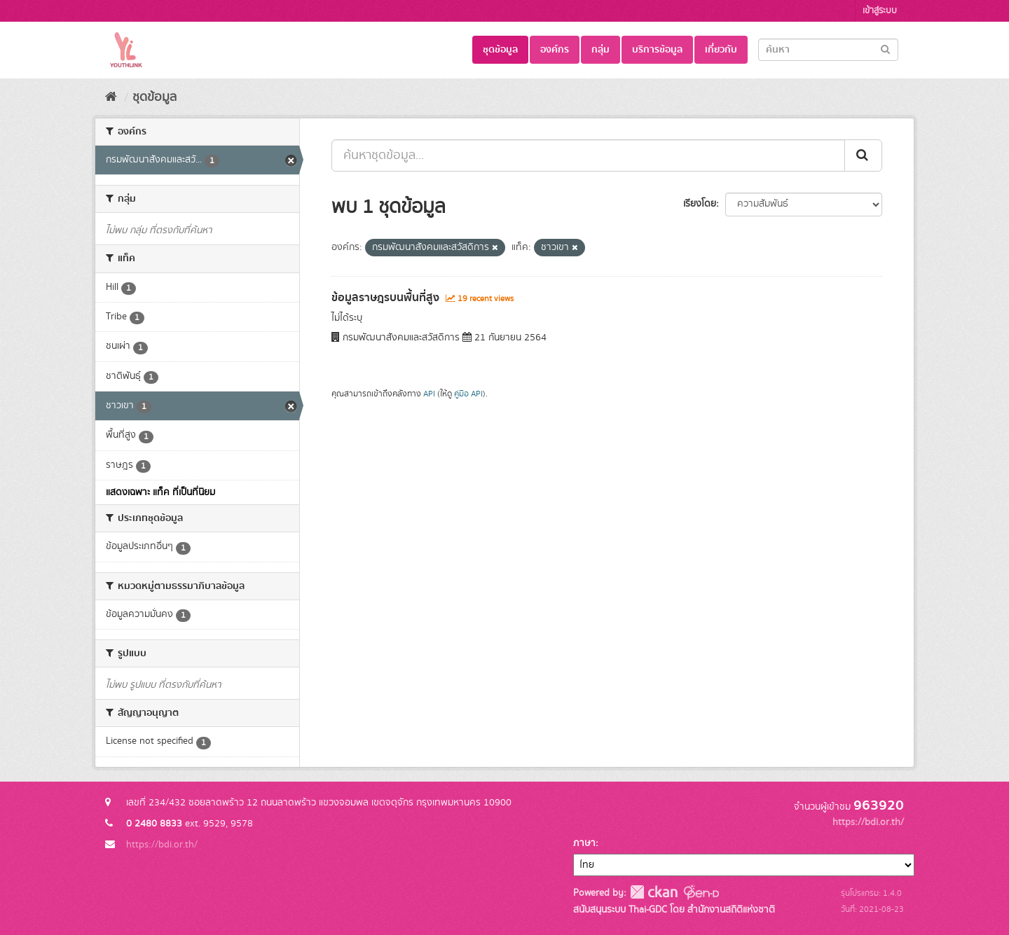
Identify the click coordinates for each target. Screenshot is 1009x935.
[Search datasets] (828, 50)
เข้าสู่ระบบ (880, 11)
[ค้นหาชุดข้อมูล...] (588, 155)
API (429, 394)
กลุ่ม (600, 49)
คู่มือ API (468, 394)
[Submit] (885, 49)
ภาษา (584, 843)
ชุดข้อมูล (500, 49)
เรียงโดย (699, 204)
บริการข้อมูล (657, 49)
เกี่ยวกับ (721, 49)
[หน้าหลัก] (111, 97)
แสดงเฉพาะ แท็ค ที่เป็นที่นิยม (160, 492)
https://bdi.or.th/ (162, 845)
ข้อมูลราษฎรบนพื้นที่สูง (385, 298)
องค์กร (554, 49)
